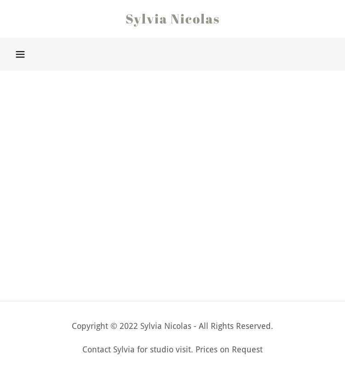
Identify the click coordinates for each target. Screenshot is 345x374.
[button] (20, 54)
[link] (172, 19)
